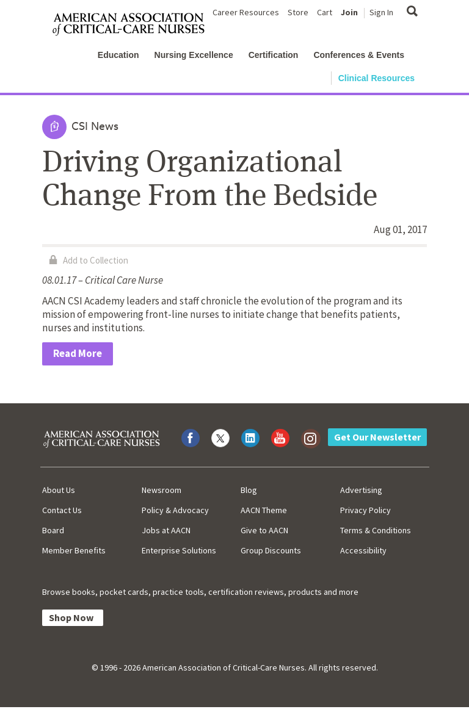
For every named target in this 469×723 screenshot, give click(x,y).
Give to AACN (264, 530)
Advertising (361, 489)
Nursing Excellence (194, 55)
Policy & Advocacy (175, 510)
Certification (274, 55)
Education (118, 55)
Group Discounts (271, 550)
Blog (249, 489)
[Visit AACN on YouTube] (280, 438)
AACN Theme (264, 510)
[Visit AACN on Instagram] (310, 438)
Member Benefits (74, 550)
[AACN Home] (133, 25)
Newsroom (161, 489)
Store (298, 12)
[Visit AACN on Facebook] (190, 438)
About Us (58, 489)
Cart (324, 12)
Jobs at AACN (166, 530)
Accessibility (363, 550)
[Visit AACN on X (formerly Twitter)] (220, 438)
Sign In (381, 12)
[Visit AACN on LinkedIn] (250, 438)
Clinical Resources (376, 78)
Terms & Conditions (375, 530)
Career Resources (246, 12)
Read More (77, 353)
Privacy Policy (365, 510)
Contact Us (62, 510)
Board (53, 530)
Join (349, 12)
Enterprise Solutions (179, 550)
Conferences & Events (358, 55)
